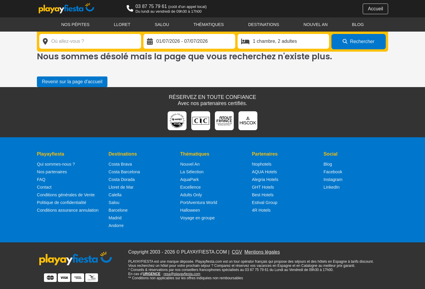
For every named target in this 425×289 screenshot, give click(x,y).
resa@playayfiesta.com (182, 274)
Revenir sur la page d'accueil (72, 81)
